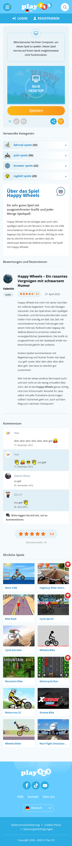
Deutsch (34, 808)
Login (19, 18)
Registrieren (47, 18)
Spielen (36, 110)
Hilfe (20, 796)
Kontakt (33, 796)
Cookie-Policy (52, 825)
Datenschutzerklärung (25, 825)
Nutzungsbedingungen (38, 829)
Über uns (49, 796)
